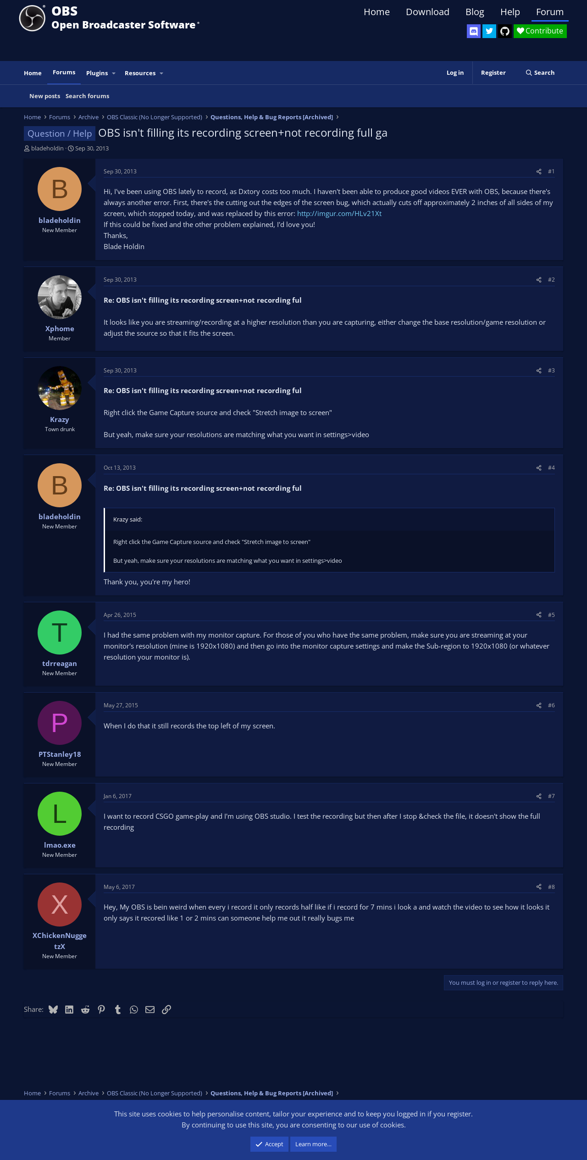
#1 (551, 171)
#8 (551, 887)
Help (510, 12)
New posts (44, 96)
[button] (114, 73)
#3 (551, 370)
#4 (551, 468)
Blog (474, 12)
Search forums (87, 96)
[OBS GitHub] (505, 31)
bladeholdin (47, 148)
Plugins (97, 73)
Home (377, 12)
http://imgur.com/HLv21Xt (339, 213)
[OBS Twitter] (489, 31)
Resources (140, 73)
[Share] (539, 171)
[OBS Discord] (474, 31)
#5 (551, 615)
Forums (64, 72)
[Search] (540, 72)
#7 (551, 796)
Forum (550, 12)
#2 (551, 279)
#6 (551, 705)
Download (427, 12)
